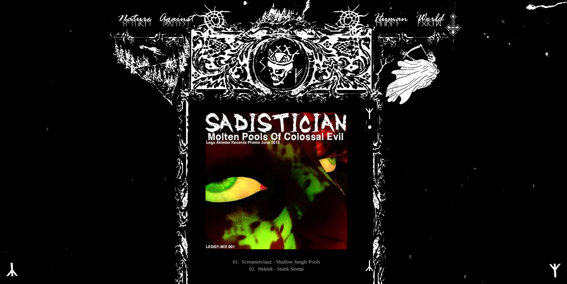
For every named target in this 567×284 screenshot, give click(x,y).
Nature (134, 19)
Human (390, 19)
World (429, 19)
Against (176, 19)
